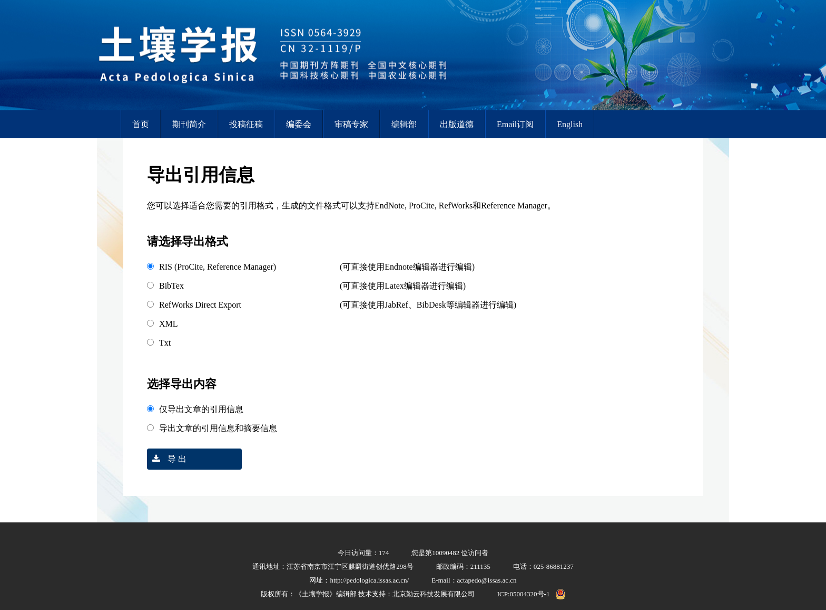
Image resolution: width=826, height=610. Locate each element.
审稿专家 (351, 124)
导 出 (166, 458)
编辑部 (404, 124)
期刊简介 (189, 124)
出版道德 (457, 124)
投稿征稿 (246, 124)
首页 (140, 124)
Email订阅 (515, 124)
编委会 (298, 124)
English (570, 124)
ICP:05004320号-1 (523, 594)
